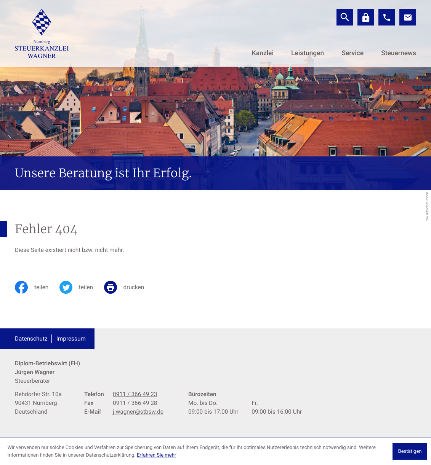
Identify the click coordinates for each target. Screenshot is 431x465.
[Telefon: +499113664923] (135, 394)
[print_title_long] (129, 287)
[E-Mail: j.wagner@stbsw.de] (407, 17)
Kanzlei (263, 53)
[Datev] (365, 17)
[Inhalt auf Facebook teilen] (37, 287)
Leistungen (307, 53)
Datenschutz (31, 338)
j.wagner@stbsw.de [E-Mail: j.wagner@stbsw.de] (138, 411)
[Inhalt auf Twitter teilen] (81, 287)
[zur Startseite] (42, 33)
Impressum (71, 338)
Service (352, 53)
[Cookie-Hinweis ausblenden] (410, 451)
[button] (386, 17)
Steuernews (398, 53)
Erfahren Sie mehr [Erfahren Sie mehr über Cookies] (156, 455)
